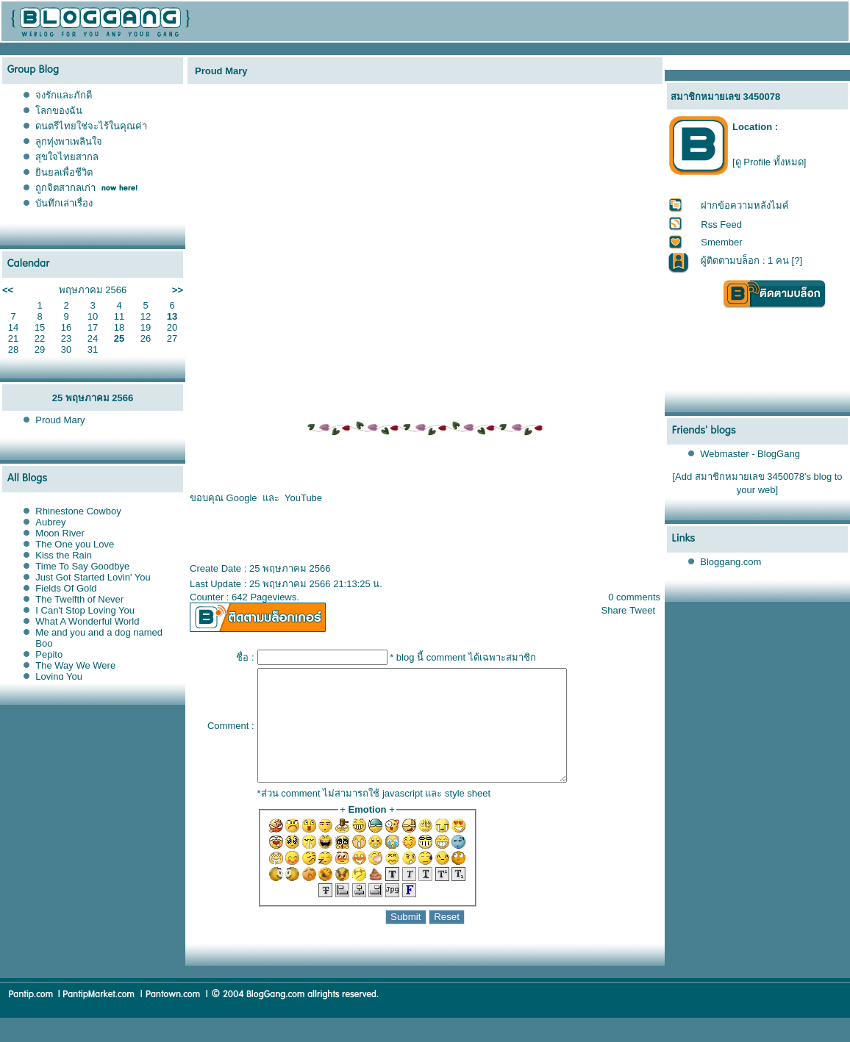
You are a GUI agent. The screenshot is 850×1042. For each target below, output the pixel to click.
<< (7, 289)
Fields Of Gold (65, 588)
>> (177, 289)
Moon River (59, 533)
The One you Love (74, 544)
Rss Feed (721, 224)
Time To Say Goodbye (82, 566)
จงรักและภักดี (63, 95)
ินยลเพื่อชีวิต (64, 172)
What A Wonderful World (87, 621)
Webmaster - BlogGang (750, 453)
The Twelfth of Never (79, 599)
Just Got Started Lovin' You (92, 577)
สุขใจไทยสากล (67, 156)
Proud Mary (60, 419)
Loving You (58, 676)
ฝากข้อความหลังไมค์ (745, 205)
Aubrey (50, 522)
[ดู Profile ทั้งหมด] (769, 162)
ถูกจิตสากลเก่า (65, 187)
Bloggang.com (730, 561)
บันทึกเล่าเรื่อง (64, 203)
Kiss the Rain (63, 555)
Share (614, 610)
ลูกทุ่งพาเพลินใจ (68, 141)
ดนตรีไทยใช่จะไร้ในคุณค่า (91, 126)
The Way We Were (75, 665)
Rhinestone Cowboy (78, 511)
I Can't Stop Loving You (85, 610)
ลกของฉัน (58, 110)
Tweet (642, 610)
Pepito (49, 654)
